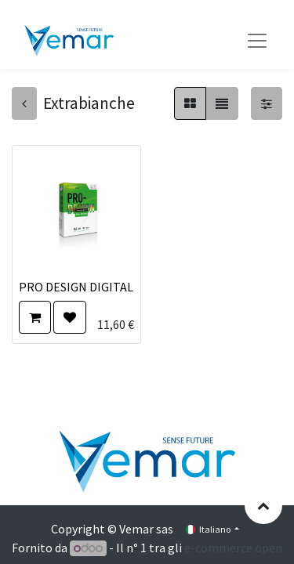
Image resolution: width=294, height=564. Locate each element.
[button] (35, 317)
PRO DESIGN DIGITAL (76, 287)
